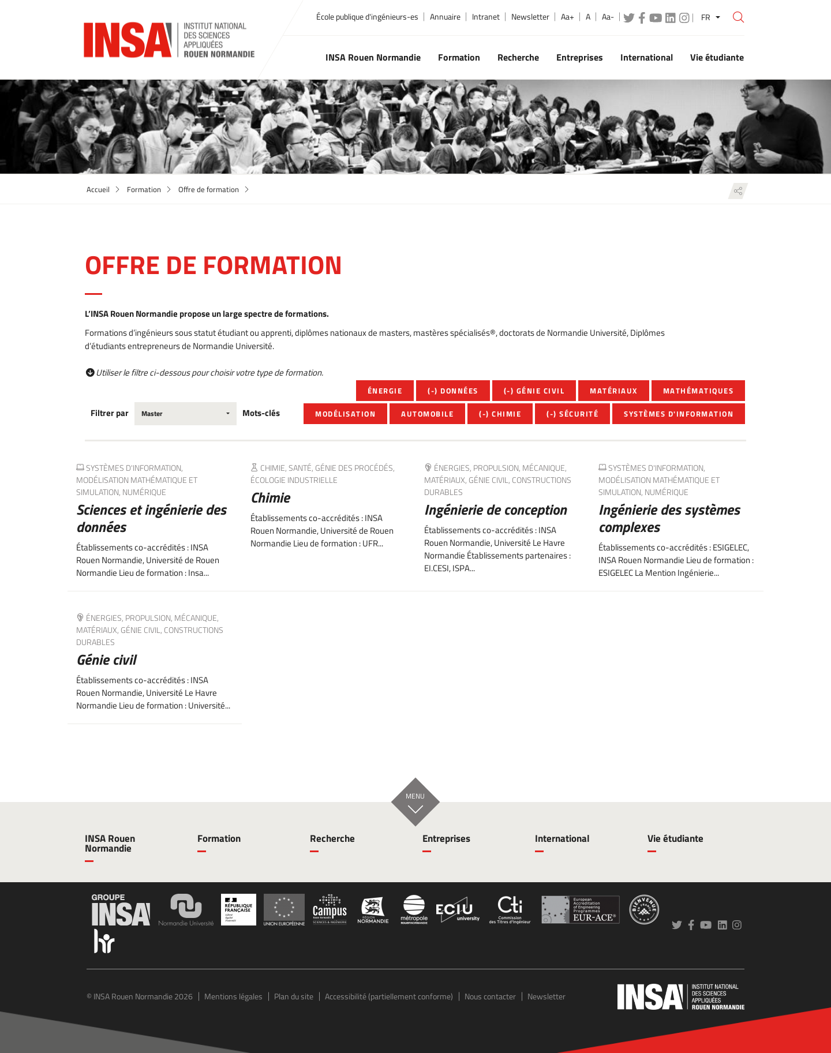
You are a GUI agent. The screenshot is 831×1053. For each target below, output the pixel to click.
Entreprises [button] (579, 57)
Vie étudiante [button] (717, 57)
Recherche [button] (518, 57)
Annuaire (445, 17)
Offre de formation (208, 189)
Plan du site (293, 996)
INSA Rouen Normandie (110, 843)
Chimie (270, 497)
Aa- (608, 17)
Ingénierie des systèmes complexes (669, 518)
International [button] (646, 57)
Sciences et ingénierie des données (151, 518)
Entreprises (446, 838)
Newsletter (530, 17)
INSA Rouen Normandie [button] (373, 57)
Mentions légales (233, 996)
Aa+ (567, 17)
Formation (144, 189)
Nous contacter (490, 996)
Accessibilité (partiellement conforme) (389, 996)
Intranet (486, 17)
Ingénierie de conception (495, 509)
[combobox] (185, 413)
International (562, 838)
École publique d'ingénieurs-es (367, 17)
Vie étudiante (675, 838)
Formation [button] (459, 57)
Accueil (98, 189)
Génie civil (106, 659)
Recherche (332, 838)
